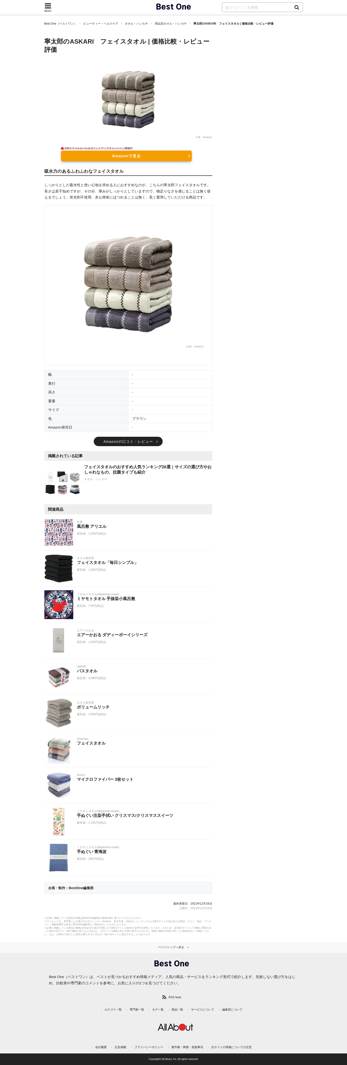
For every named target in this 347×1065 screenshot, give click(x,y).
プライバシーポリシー (148, 1047)
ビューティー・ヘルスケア (100, 23)
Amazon (207, 137)
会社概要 (101, 1047)
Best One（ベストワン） (60, 23)
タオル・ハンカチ (136, 23)
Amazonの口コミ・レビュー (128, 441)
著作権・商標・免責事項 (187, 1047)
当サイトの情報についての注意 (231, 1047)
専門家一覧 (137, 1009)
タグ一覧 (158, 1009)
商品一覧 (177, 1009)
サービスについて (202, 1009)
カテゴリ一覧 (113, 1009)
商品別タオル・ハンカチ (171, 23)
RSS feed (175, 997)
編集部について (232, 1009)
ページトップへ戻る (171, 947)
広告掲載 (120, 1047)
